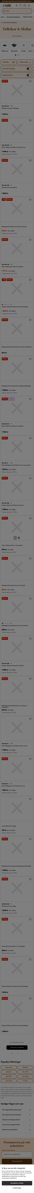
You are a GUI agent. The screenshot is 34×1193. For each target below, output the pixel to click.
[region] (17, 1179)
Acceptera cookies (17, 1183)
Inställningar (17, 1188)
